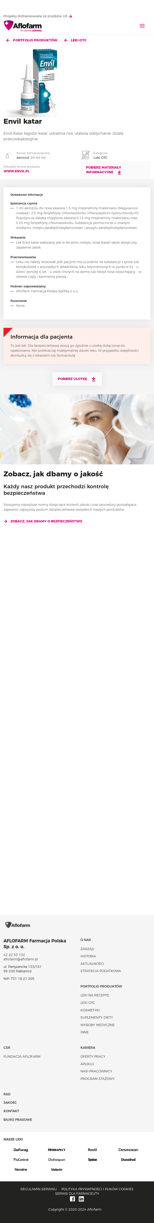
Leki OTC (75, 40)
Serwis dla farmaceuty (77, 1193)
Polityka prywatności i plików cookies (97, 1189)
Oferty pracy (92, 1056)
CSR (6, 1048)
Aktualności (92, 964)
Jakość (10, 1102)
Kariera (87, 1048)
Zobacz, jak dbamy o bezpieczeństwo (42, 521)
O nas (85, 940)
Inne (84, 1032)
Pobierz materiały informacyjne (104, 170)
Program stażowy (97, 1079)
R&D (6, 1094)
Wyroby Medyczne (97, 1025)
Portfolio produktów (31, 40)
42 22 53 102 (14, 955)
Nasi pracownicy (96, 1071)
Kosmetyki (90, 1010)
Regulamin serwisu (38, 1189)
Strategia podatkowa (100, 971)
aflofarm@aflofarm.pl (20, 959)
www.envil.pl (17, 171)
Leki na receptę (94, 995)
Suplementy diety (96, 1017)
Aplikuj (87, 1064)
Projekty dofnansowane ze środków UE (37, 16)
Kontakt (11, 1111)
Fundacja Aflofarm (21, 1056)
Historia (88, 956)
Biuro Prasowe (17, 1120)
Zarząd (87, 949)
